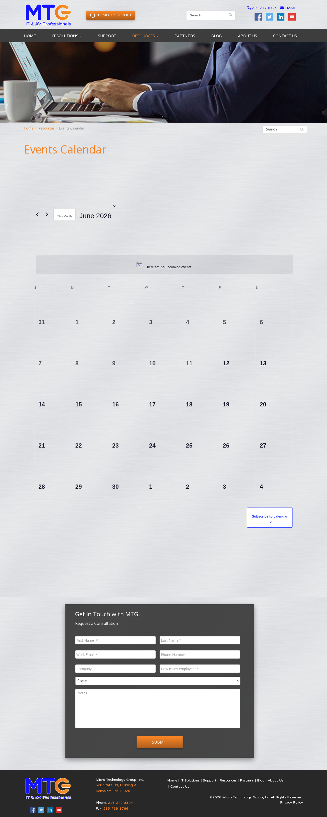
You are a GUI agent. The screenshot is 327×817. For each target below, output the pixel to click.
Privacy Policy (291, 802)
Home (30, 36)
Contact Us (285, 36)
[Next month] (47, 214)
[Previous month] (37, 214)
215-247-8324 (264, 8)
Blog (216, 36)
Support (107, 36)
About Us (247, 36)
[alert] (164, 264)
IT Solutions (67, 36)
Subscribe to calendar (270, 516)
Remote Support (110, 15)
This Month (64, 216)
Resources (145, 36)
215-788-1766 (115, 808)
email (288, 8)
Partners (185, 36)
